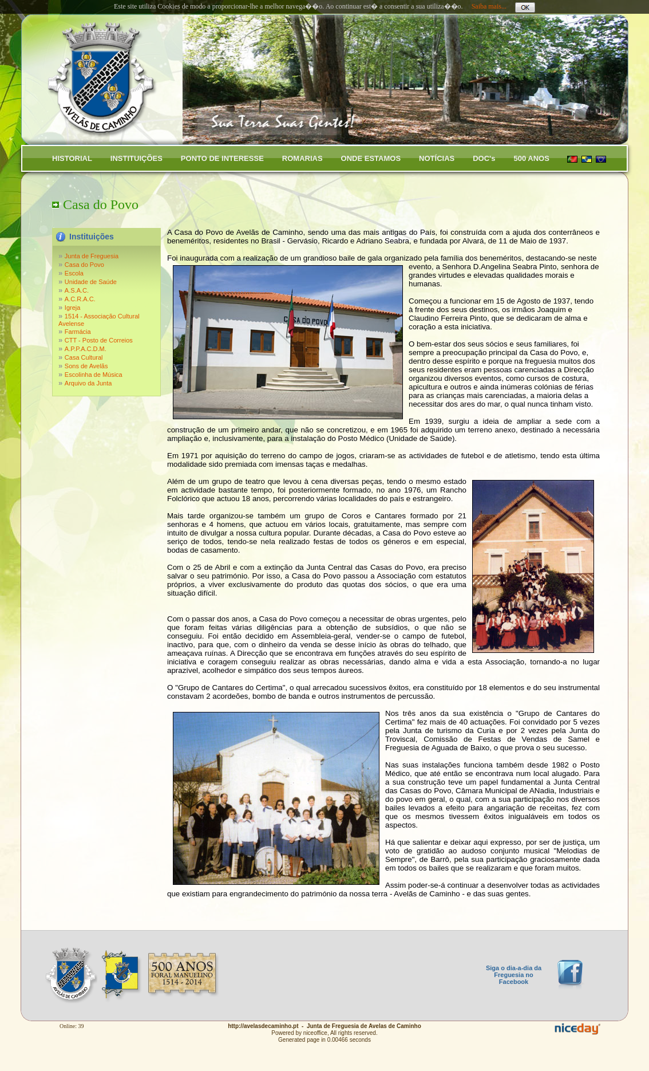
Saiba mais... (489, 6)
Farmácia (78, 331)
